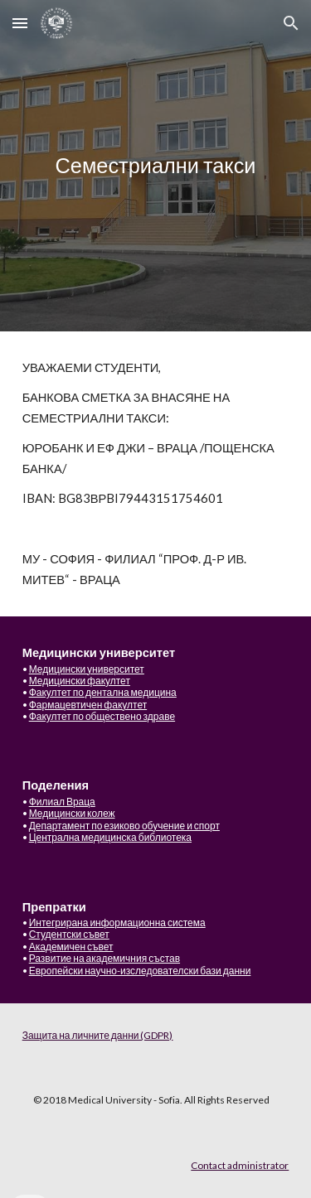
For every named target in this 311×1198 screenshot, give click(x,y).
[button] (20, 23)
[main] (156, 165)
